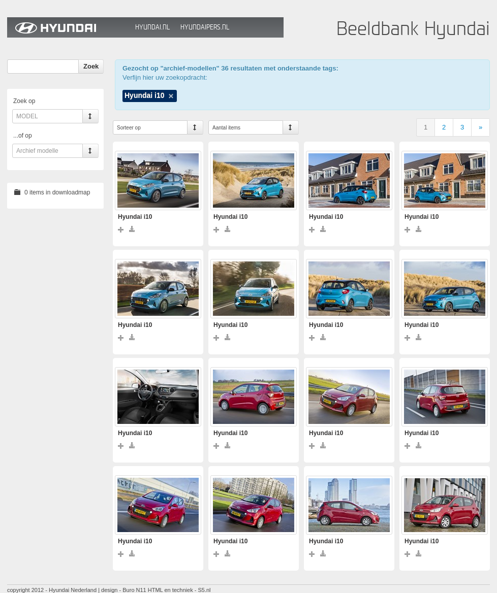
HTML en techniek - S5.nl (179, 590)
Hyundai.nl (152, 27)
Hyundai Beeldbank (68, 27)
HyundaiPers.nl (204, 27)
